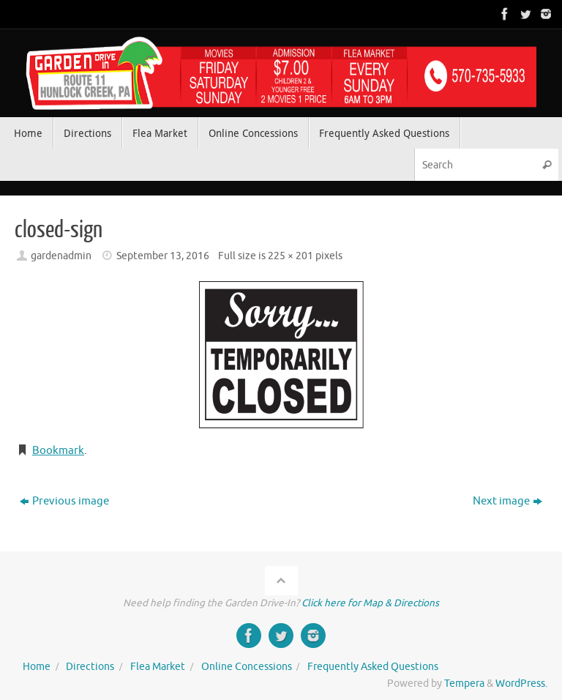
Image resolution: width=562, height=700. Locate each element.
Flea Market (157, 666)
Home (36, 666)
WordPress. (521, 683)
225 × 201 (290, 256)
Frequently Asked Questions (372, 666)
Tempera (464, 683)
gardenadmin (61, 256)
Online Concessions (246, 666)
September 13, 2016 (162, 256)
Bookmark (58, 451)
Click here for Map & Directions (370, 603)
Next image (507, 501)
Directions (90, 666)
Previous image (64, 501)
